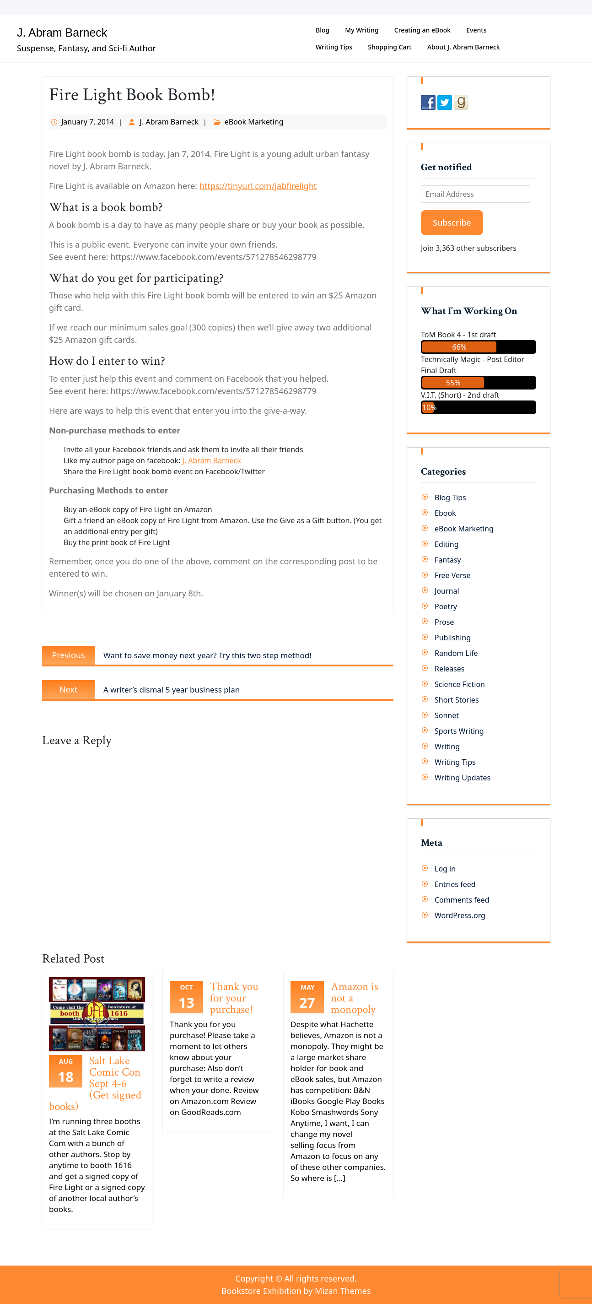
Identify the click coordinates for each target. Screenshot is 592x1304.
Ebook (445, 513)
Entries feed (455, 884)
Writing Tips (334, 47)
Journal (447, 591)
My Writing (361, 30)
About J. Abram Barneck (463, 47)
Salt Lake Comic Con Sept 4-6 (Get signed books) (95, 1083)
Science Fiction (460, 684)
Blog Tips (450, 497)
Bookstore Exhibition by (296, 1290)
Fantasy (448, 560)
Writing (447, 746)
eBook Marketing (254, 122)
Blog (322, 30)
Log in (445, 869)
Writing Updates (462, 778)
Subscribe (452, 222)
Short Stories (457, 700)
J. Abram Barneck (62, 32)
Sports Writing (459, 731)
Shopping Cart (389, 47)
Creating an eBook (422, 30)
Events (476, 30)
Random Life (456, 653)
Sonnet (447, 715)
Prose (444, 622)
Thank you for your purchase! (234, 998)
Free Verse (452, 575)
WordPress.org (460, 915)
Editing (447, 544)
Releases (449, 669)
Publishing (453, 638)
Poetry (446, 606)
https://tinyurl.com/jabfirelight (258, 185)
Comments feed (462, 900)
